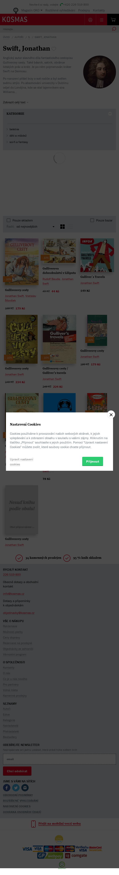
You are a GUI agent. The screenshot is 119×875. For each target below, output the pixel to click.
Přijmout (92, 461)
